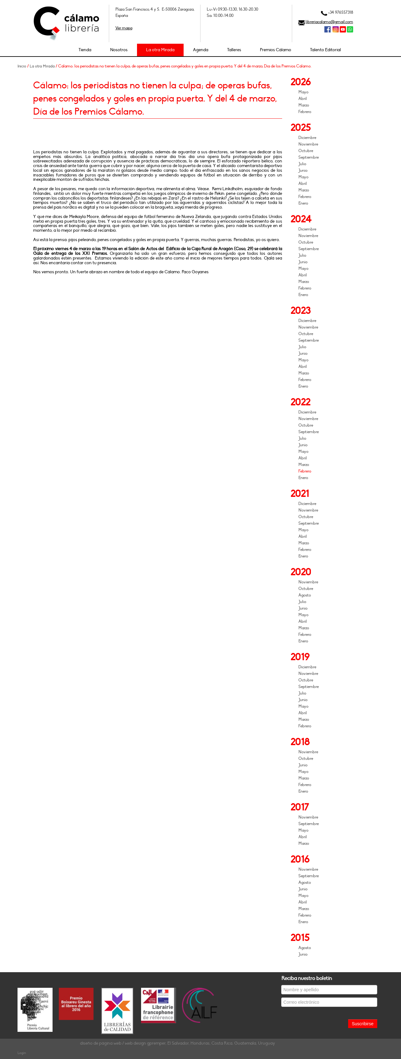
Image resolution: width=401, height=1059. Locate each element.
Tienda (85, 49)
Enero (303, 203)
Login (22, 1053)
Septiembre (308, 157)
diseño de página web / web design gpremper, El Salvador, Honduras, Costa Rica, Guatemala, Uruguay (177, 1043)
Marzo (303, 105)
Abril (302, 98)
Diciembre (307, 137)
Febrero (304, 111)
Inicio (22, 66)
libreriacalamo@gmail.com (329, 21)
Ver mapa (123, 28)
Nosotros (119, 49)
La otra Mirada (160, 49)
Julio (302, 163)
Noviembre (308, 144)
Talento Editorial (325, 49)
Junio (302, 170)
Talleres (234, 49)
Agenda (200, 49)
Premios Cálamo (275, 49)
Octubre (305, 150)
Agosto (304, 595)
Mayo (303, 92)
